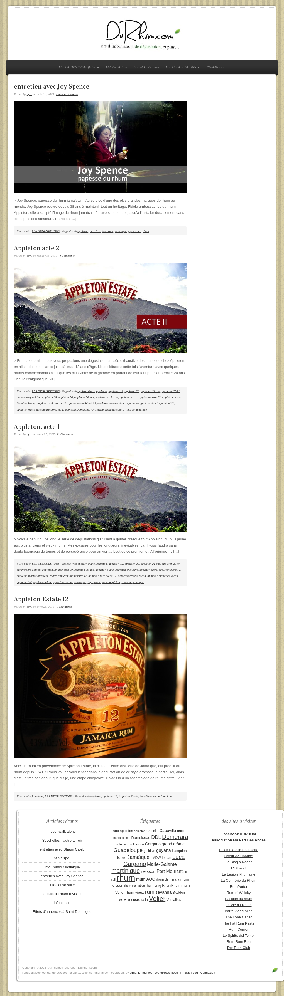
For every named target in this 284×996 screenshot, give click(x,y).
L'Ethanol (238, 868)
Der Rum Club (238, 948)
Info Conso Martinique (62, 867)
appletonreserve (46, 409)
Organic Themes (141, 972)
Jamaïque (121, 231)
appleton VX (166, 403)
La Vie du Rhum (239, 905)
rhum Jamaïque (162, 796)
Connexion (207, 972)
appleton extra (129, 397)
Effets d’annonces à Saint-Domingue (62, 912)
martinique (125, 870)
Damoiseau (140, 838)
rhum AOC (145, 879)
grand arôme (173, 844)
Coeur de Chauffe (238, 856)
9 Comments (64, 606)
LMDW (155, 858)
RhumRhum (171, 886)
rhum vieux (135, 892)
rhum (146, 231)
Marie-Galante (162, 864)
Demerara (175, 837)
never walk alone (62, 831)
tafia (144, 900)
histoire (120, 858)
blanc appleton (67, 409)
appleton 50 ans (84, 397)
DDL (156, 837)
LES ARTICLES (116, 67)
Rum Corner (239, 929)
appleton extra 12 (150, 397)
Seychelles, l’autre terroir (62, 840)
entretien (95, 231)
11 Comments (65, 434)
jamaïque (37, 796)
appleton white (26, 409)
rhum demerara (168, 879)
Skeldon (179, 892)
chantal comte (121, 837)
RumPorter (239, 886)
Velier (157, 898)
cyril (29, 94)
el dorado (137, 844)
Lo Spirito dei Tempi (238, 935)
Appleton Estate (128, 796)
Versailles (174, 900)
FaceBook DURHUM (238, 834)
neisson (148, 871)
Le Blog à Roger (239, 862)
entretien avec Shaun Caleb (62, 849)
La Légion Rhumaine (238, 874)
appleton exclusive (107, 397)
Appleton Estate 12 (41, 599)
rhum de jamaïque (135, 409)
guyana (163, 850)
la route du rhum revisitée (62, 894)
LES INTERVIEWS (146, 67)
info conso (62, 903)
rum (150, 892)
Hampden (179, 851)
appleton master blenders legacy (37, 575)
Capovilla (168, 830)
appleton (82, 231)
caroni (182, 831)
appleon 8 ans (86, 391)
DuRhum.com (142, 34)
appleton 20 (131, 391)
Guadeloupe (128, 850)
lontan (166, 858)
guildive (149, 851)
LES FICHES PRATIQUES (77, 68)
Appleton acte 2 (36, 248)
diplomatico (123, 844)
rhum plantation (134, 885)
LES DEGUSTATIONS (181, 68)
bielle (154, 831)
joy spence (134, 231)
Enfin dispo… (62, 858)
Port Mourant (170, 871)
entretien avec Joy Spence (51, 86)
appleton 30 (49, 397)
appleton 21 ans (150, 391)
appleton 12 (116, 391)
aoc (116, 831)
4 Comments (67, 255)
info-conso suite (62, 885)
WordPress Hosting (168, 972)
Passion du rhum (238, 899)
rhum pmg (153, 886)
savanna (163, 892)
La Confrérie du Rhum (238, 880)
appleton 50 (65, 397)
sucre (135, 900)
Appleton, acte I (37, 426)
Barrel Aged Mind (239, 911)
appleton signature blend (142, 403)
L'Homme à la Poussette (238, 850)
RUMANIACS (216, 67)
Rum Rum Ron (239, 942)
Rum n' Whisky (239, 893)
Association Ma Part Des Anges (239, 840)
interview (107, 231)
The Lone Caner (239, 917)
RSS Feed (191, 972)
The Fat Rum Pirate (238, 923)
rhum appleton (114, 409)
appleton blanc (105, 569)
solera (124, 899)
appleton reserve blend (111, 403)
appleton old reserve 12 (51, 403)
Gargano (153, 844)
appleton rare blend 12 (82, 403)
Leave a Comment (67, 94)
